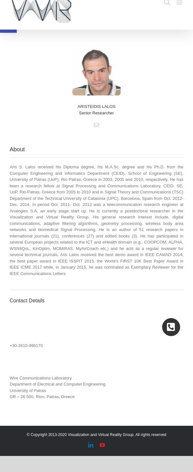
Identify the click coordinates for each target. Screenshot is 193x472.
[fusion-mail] (96, 125)
